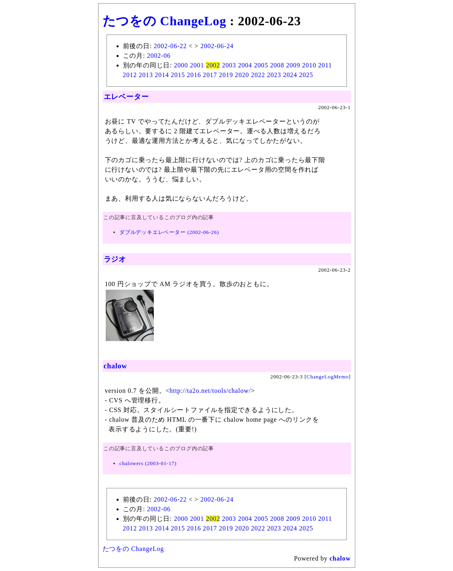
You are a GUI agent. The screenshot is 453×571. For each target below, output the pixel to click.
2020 (242, 74)
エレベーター (126, 97)
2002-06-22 (170, 46)
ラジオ (115, 259)
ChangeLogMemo (327, 377)
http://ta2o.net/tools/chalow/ (210, 390)
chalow (115, 366)
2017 (210, 74)
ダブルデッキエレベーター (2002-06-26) (169, 232)
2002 (213, 65)
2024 (290, 74)
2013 (146, 74)
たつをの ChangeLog (164, 21)
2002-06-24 (217, 46)
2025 (306, 74)
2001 (197, 65)
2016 (194, 74)
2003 (229, 65)
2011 (325, 65)
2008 (277, 65)
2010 (309, 65)
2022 (258, 74)
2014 (162, 74)
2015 (178, 74)
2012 (130, 74)
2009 (293, 65)
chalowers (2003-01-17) (148, 463)
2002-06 (159, 55)
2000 (181, 65)
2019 (226, 74)
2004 (245, 65)
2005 (261, 65)
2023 (274, 74)
